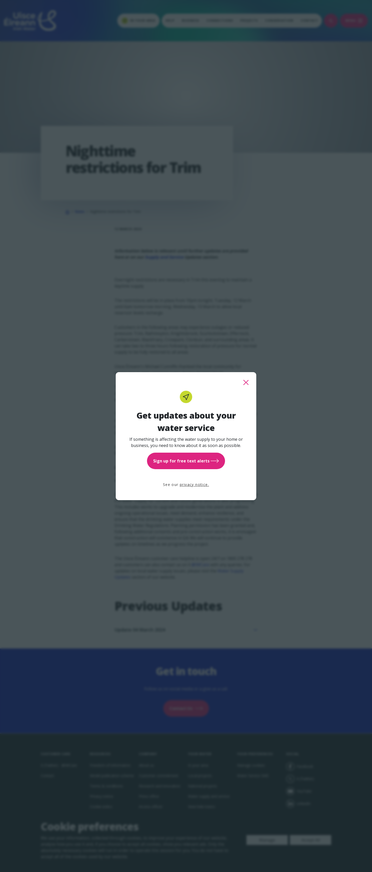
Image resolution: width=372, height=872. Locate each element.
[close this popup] (246, 382)
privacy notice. (194, 484)
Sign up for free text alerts (186, 461)
